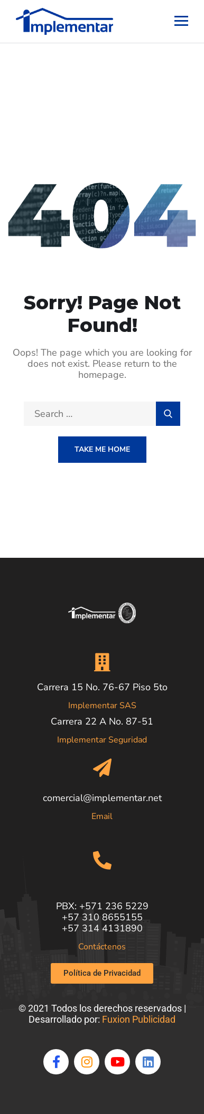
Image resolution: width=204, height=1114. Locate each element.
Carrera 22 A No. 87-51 (102, 721)
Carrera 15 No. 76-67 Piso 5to (102, 687)
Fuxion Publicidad (138, 1019)
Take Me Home (102, 449)
